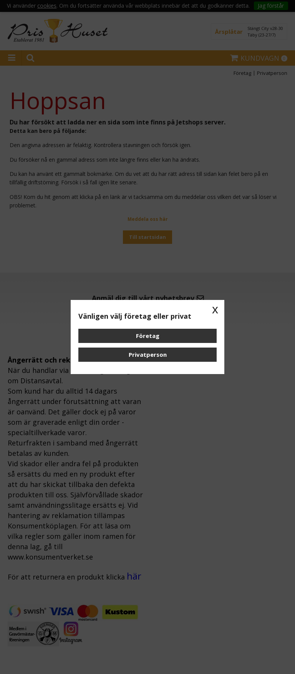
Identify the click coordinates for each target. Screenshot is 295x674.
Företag (147, 335)
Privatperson (148, 354)
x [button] (215, 309)
